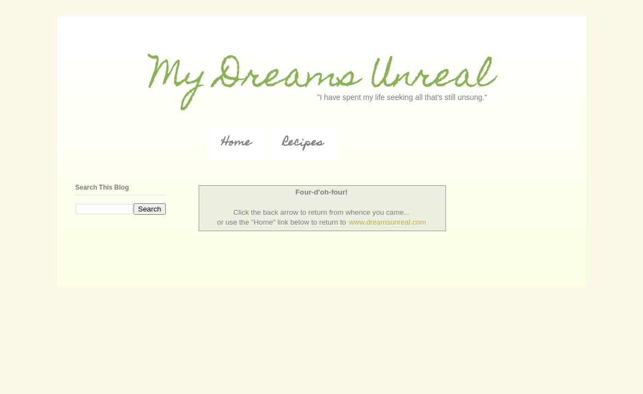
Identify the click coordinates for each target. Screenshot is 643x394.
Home (236, 143)
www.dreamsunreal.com (387, 222)
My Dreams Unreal (322, 78)
